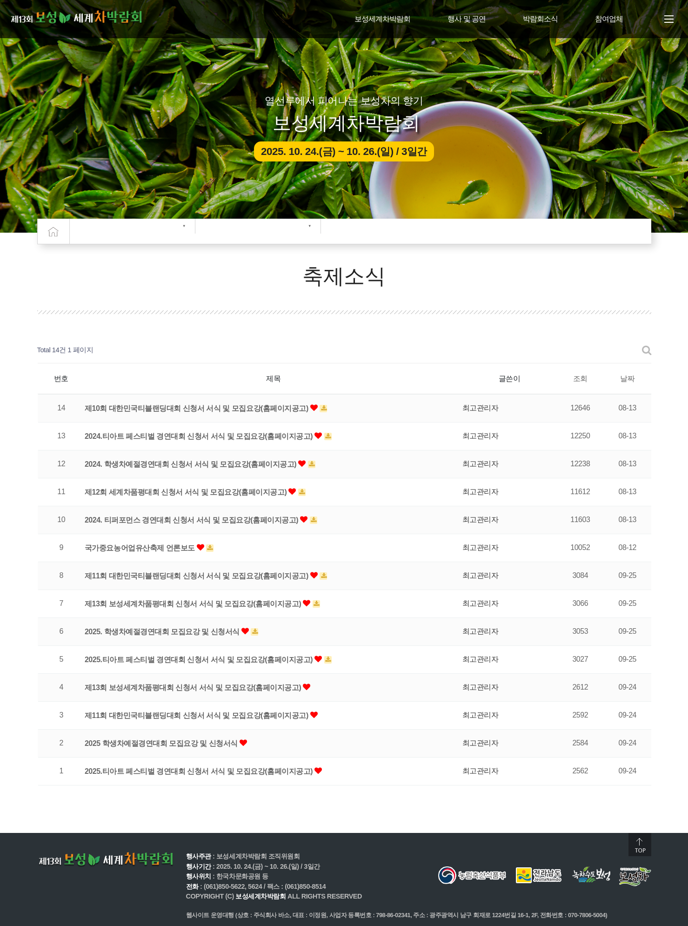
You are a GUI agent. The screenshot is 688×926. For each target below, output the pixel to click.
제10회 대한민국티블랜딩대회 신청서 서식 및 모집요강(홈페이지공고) (197, 408)
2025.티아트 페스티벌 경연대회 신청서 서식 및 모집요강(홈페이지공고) (199, 660)
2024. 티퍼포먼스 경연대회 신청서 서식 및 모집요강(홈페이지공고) (192, 520)
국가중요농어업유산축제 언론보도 (141, 548)
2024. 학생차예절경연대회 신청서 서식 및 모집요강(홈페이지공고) (191, 464)
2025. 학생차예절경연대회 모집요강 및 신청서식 (163, 632)
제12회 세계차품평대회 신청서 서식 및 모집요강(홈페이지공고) (186, 492)
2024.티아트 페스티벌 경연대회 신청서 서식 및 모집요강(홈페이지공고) (199, 436)
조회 (580, 378)
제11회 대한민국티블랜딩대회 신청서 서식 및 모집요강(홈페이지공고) (197, 576)
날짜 (627, 378)
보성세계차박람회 (382, 19)
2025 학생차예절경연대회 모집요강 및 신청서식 (162, 743)
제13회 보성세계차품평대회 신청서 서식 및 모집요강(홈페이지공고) (194, 604)
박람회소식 (540, 19)
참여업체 (609, 19)
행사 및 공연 (467, 19)
